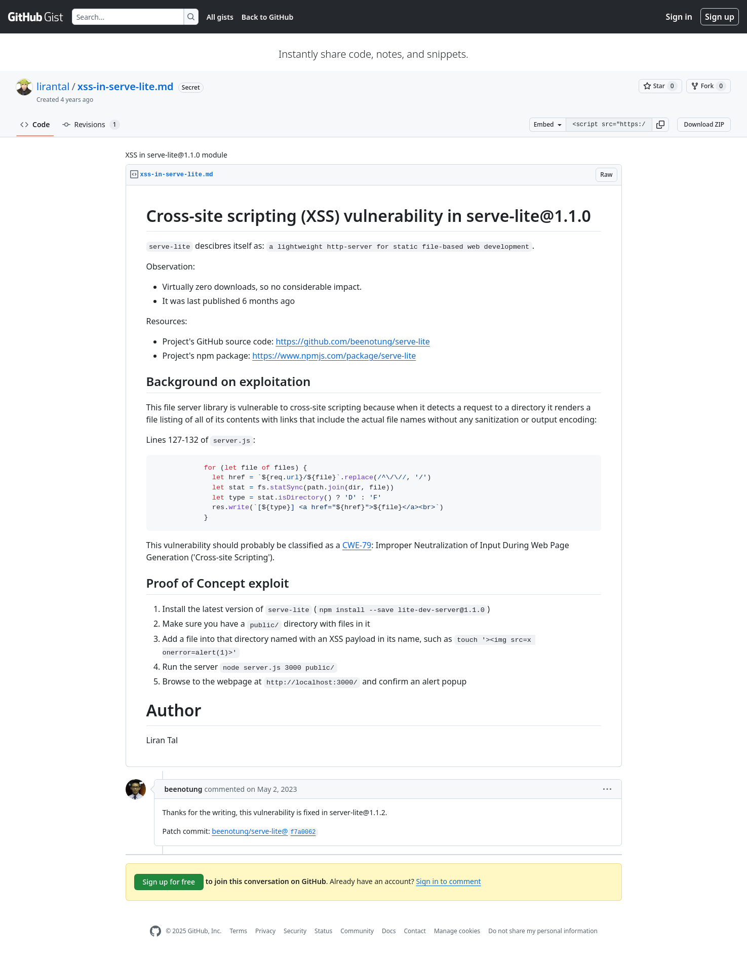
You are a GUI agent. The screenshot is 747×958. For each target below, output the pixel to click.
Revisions (91, 125)
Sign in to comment (448, 881)
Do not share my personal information (543, 931)
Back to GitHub (267, 17)
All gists (220, 17)
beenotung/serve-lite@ (265, 831)
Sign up (719, 16)
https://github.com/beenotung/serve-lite (353, 341)
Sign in (679, 16)
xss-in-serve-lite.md (125, 86)
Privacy (265, 931)
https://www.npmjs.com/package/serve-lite (334, 355)
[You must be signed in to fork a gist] (708, 86)
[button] (660, 125)
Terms (238, 931)
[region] (373, 476)
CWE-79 (356, 545)
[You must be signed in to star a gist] (660, 86)
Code (35, 124)
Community (357, 931)
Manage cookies (457, 931)
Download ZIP (704, 124)
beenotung (184, 789)
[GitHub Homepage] (155, 931)
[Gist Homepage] (36, 17)
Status (323, 931)
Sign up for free (169, 882)
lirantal (52, 86)
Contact (414, 931)
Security (295, 931)
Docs (389, 931)
